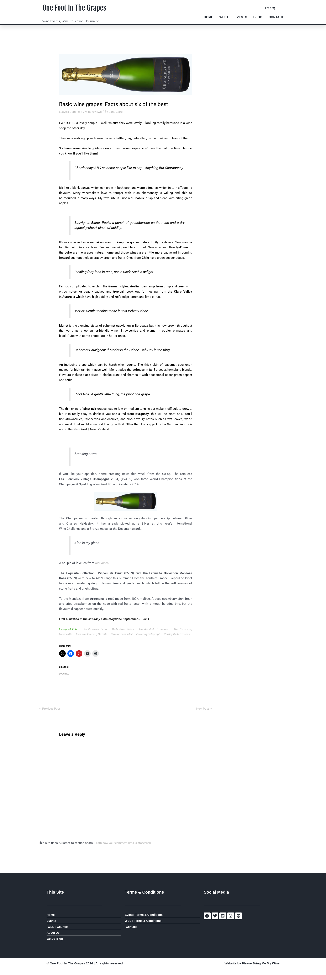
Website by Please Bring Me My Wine (252, 970)
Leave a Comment (71, 112)
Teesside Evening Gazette (111, 634)
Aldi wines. (102, 563)
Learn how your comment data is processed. (125, 848)
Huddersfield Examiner (165, 629)
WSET (223, 17)
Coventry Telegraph (176, 634)
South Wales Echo (99, 629)
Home (208, 17)
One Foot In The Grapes (79, 7)
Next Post (203, 714)
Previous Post (50, 714)
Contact (276, 17)
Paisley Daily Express (74, 639)
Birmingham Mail (145, 634)
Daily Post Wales (132, 629)
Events (241, 17)
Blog (257, 17)
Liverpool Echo (70, 629)
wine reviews (96, 112)
